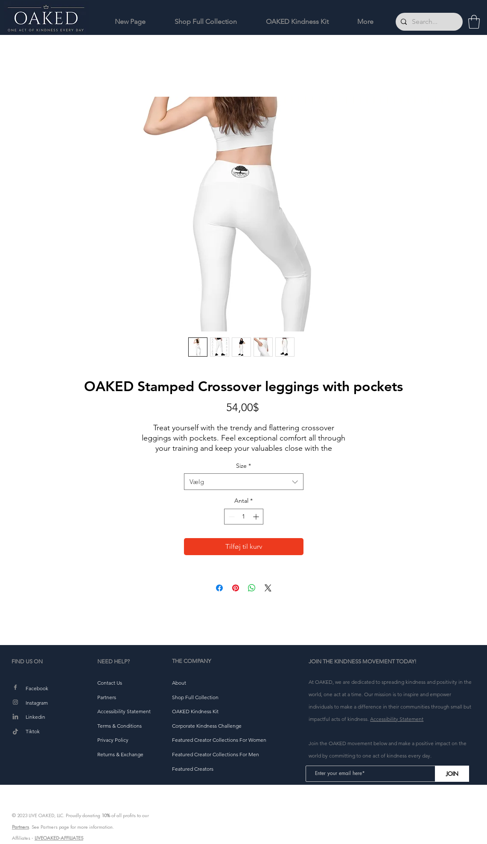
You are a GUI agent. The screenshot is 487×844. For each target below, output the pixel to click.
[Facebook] (15, 687)
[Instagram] (15, 702)
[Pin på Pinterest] (235, 588)
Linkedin (35, 717)
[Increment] (256, 516)
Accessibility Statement (396, 719)
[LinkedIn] (15, 717)
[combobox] (243, 481)
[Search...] (428, 22)
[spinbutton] (243, 516)
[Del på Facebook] (219, 588)
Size (243, 466)
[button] (474, 22)
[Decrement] (230, 516)
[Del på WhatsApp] (252, 588)
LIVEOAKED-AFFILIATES (59, 838)
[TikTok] (15, 732)
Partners (20, 827)
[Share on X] (268, 588)
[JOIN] (452, 774)
